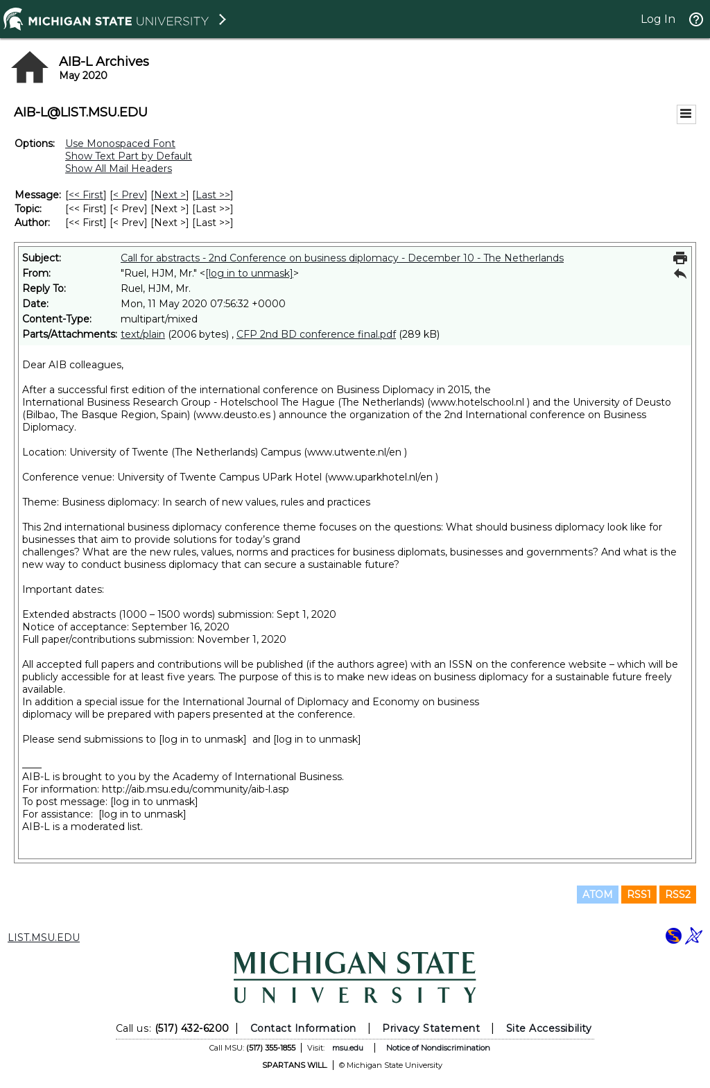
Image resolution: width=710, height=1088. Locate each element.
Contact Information (303, 1028)
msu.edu (347, 1048)
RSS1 (639, 894)
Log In (658, 19)
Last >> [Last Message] (213, 195)
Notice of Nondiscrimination (438, 1048)
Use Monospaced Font (120, 143)
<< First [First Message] (86, 195)
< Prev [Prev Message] (128, 195)
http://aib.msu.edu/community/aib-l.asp (195, 789)
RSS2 (678, 894)
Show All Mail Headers (118, 168)
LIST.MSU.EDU (44, 937)
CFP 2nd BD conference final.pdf (316, 334)
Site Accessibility (549, 1028)
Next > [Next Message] (170, 195)
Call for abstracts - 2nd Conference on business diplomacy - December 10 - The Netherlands (342, 258)
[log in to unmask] (249, 273)
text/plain (143, 334)
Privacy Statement (431, 1028)
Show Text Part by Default (128, 156)
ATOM (597, 894)
